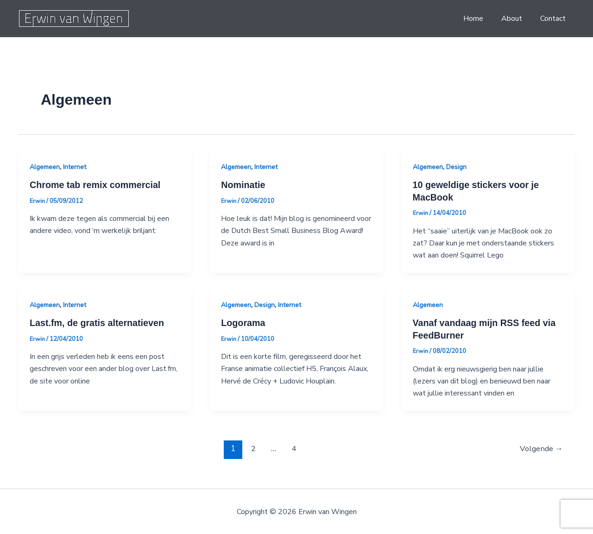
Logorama (243, 322)
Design (456, 167)
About (516, 18)
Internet (74, 167)
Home (481, 18)
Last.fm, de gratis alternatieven (98, 322)
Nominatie (243, 185)
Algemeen (45, 167)
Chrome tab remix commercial (96, 185)
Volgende (540, 447)
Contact (554, 18)
